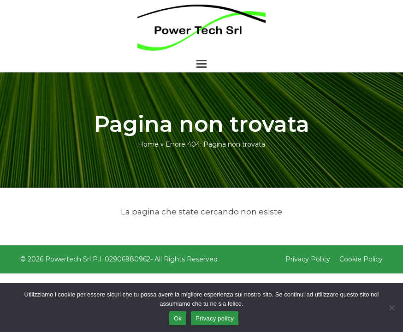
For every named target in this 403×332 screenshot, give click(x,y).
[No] (391, 307)
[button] (201, 64)
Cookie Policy (361, 259)
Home (148, 144)
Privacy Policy (307, 259)
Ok (178, 318)
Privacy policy (215, 318)
